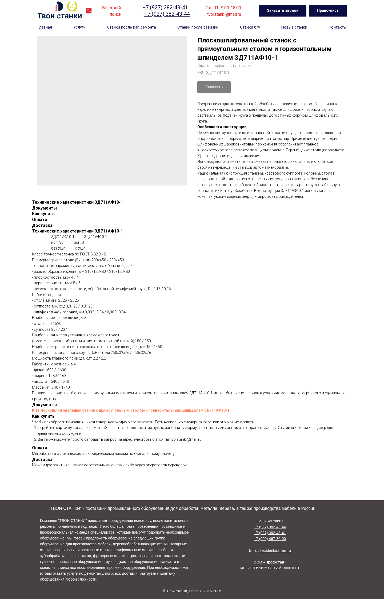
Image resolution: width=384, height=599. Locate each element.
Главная (44, 27)
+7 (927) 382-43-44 (167, 14)
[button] (282, 11)
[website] (89, 11)
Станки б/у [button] (250, 27)
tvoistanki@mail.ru (224, 14)
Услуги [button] (79, 27)
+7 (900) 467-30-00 (270, 539)
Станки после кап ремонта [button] (131, 27)
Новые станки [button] (294, 27)
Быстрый (111, 7)
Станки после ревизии (197, 27)
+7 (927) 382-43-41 (165, 7)
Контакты (338, 27)
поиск (115, 14)
